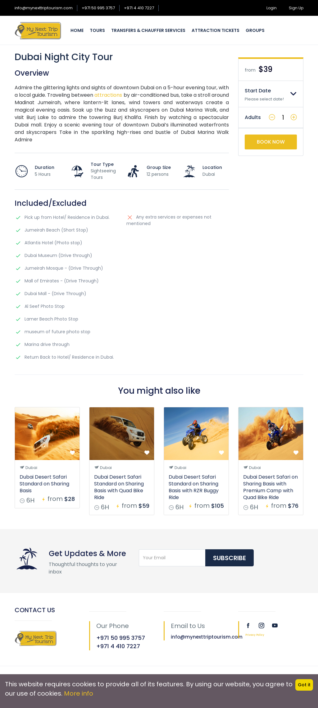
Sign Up (296, 8)
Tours (97, 30)
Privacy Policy (254, 635)
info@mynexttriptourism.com (44, 8)
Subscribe (229, 558)
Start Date (258, 90)
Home (77, 30)
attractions (107, 95)
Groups (255, 30)
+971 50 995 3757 (98, 8)
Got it (304, 685)
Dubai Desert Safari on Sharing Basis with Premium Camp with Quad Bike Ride (270, 487)
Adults (253, 117)
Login (271, 8)
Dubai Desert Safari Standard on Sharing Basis (44, 483)
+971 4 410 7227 (139, 8)
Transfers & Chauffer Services (148, 30)
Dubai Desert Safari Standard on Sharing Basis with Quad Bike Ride (119, 487)
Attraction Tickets (215, 30)
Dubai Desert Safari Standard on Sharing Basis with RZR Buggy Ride (194, 487)
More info (78, 693)
